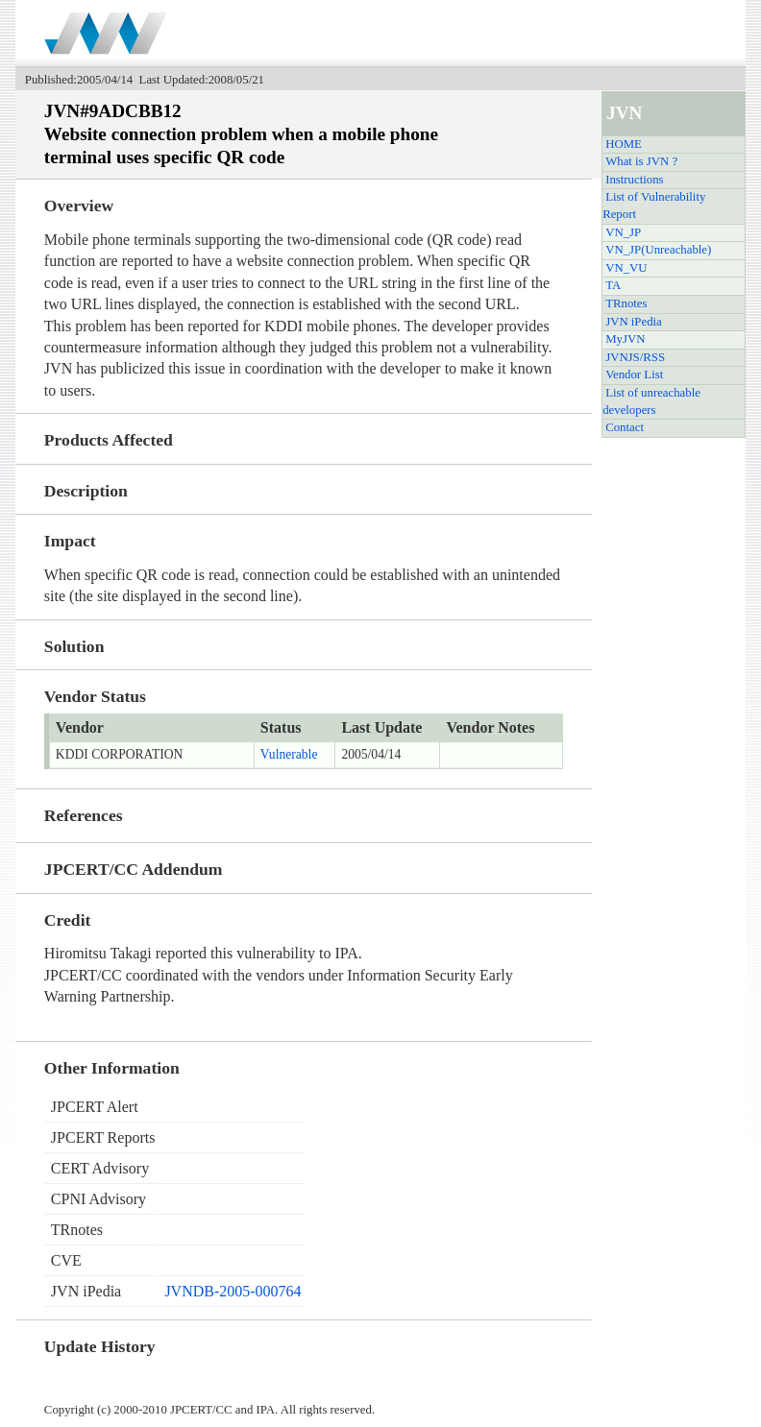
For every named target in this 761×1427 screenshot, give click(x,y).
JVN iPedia (633, 321)
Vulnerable (289, 754)
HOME (623, 144)
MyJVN (625, 339)
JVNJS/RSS (635, 357)
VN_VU (626, 268)
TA (613, 285)
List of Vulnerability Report (653, 205)
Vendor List (634, 374)
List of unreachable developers (651, 401)
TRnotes (626, 303)
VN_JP (623, 232)
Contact (624, 427)
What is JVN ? (641, 161)
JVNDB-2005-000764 (232, 1291)
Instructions (634, 179)
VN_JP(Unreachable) (658, 249)
